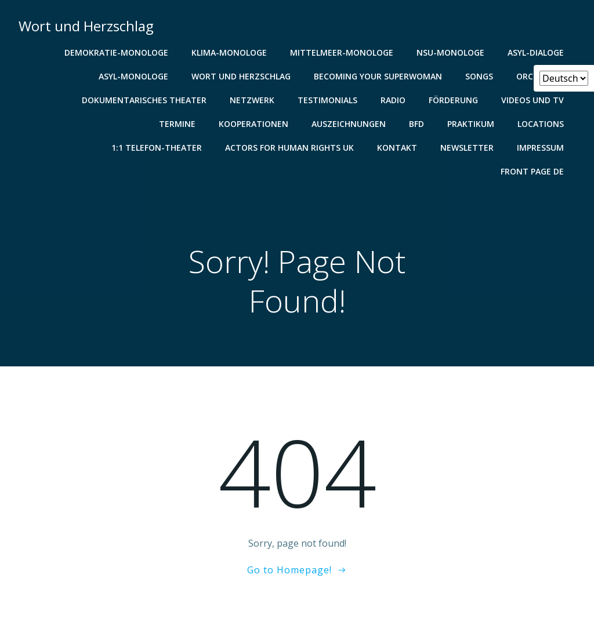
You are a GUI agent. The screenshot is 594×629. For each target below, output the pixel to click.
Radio (393, 100)
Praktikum (470, 123)
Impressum (540, 147)
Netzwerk (252, 100)
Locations (540, 123)
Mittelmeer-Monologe (341, 52)
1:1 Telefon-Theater (156, 147)
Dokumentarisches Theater (144, 100)
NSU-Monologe (450, 52)
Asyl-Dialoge (536, 52)
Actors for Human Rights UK (289, 147)
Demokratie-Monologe (116, 52)
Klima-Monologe (229, 52)
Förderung (453, 100)
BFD (416, 123)
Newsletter (467, 147)
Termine (177, 123)
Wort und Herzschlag (241, 76)
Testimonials (327, 100)
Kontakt (397, 147)
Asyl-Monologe (133, 76)
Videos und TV (532, 100)
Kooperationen (253, 123)
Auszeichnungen (349, 123)
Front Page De (532, 171)
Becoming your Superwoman (378, 76)
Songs (479, 76)
